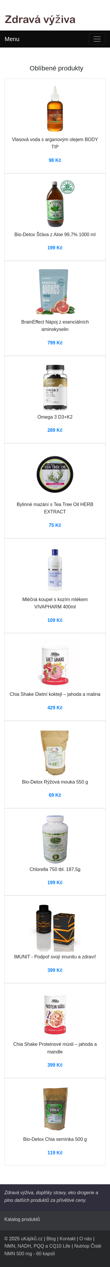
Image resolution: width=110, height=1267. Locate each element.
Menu (12, 39)
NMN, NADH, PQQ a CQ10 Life (37, 1246)
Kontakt (67, 1238)
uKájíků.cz (32, 1238)
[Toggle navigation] (97, 39)
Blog (51, 1238)
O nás (85, 1238)
